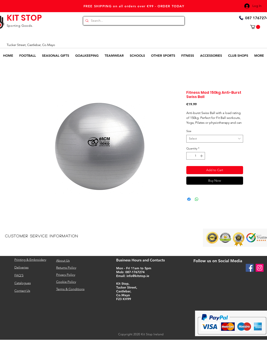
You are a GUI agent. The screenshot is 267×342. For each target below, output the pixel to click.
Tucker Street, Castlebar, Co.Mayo (31, 45)
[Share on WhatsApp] (196, 199)
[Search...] (133, 20)
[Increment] (201, 155)
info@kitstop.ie (138, 276)
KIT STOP (24, 17)
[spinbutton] (195, 155)
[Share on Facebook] (189, 199)
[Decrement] (189, 155)
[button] (255, 27)
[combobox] (214, 139)
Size (188, 131)
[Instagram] (260, 268)
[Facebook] (250, 268)
